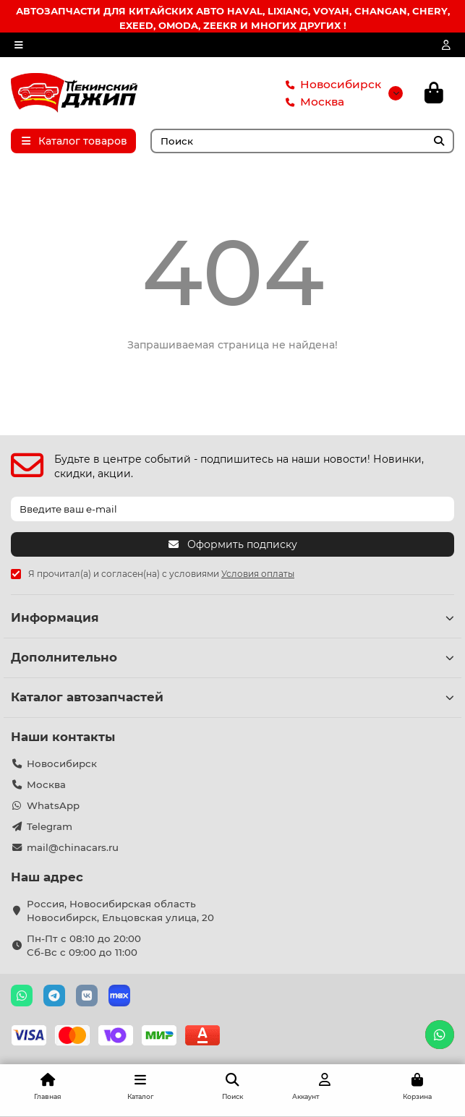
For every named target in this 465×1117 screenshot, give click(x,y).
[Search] (302, 141)
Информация (232, 617)
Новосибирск (330, 85)
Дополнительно (232, 657)
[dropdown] (19, 45)
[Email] (232, 509)
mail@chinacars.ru (73, 847)
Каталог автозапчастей (232, 697)
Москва (312, 102)
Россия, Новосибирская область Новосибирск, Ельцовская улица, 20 (120, 910)
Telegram (49, 826)
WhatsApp (53, 805)
